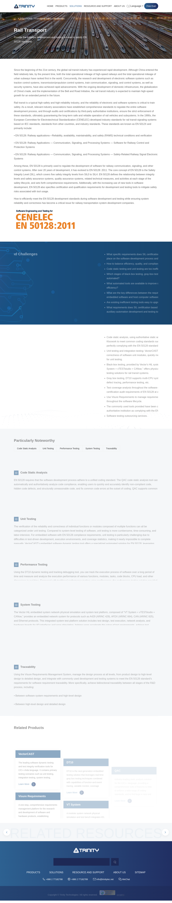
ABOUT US (119, 6)
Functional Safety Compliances (50, 18)
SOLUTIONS (76, 6)
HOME (50, 6)
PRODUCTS (61, 6)
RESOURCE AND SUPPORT (98, 6)
